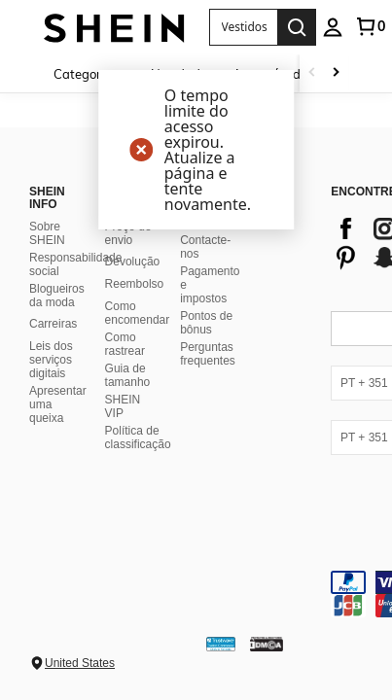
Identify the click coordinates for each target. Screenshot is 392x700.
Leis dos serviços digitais (51, 359)
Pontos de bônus (206, 322)
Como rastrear (125, 344)
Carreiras (53, 324)
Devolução (132, 261)
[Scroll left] (312, 73)
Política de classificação (138, 437)
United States (80, 663)
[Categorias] (92, 73)
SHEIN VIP (123, 406)
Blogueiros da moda (57, 295)
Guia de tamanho (128, 375)
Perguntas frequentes (207, 354)
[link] (369, 26)
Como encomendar (137, 313)
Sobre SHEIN (47, 233)
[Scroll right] (335, 73)
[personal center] (332, 27)
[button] (243, 27)
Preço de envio (128, 233)
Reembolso (134, 284)
